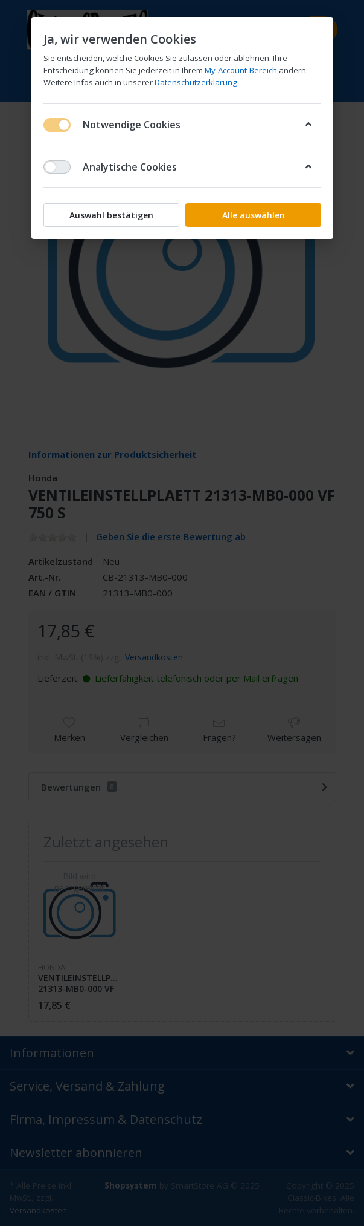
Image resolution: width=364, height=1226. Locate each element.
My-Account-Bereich (241, 70)
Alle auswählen (253, 215)
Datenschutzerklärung (196, 82)
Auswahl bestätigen (111, 215)
